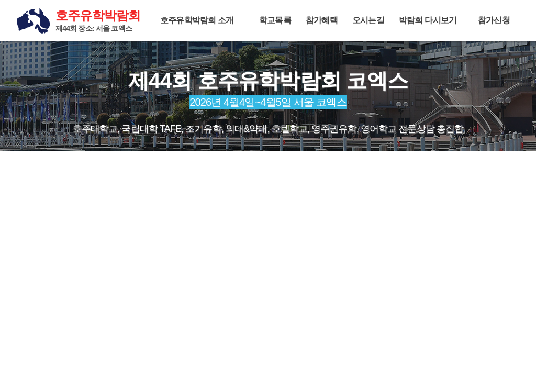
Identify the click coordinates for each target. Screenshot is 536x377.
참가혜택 (322, 20)
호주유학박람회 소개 (196, 20)
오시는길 (368, 20)
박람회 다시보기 (427, 20)
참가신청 (494, 20)
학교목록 (275, 20)
